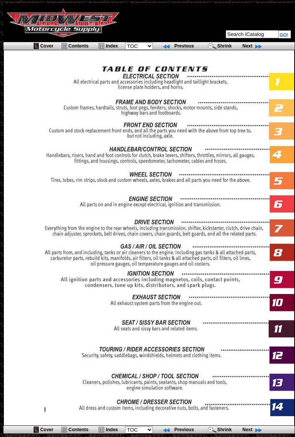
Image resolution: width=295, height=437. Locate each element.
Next (247, 46)
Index (112, 46)
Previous (184, 46)
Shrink (224, 46)
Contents (79, 46)
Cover (46, 46)
